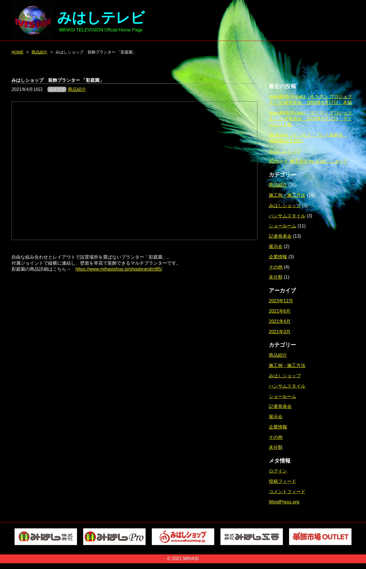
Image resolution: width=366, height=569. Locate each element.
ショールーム (282, 225)
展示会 (276, 246)
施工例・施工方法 (287, 195)
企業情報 (278, 256)
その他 (276, 267)
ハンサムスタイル (287, 215)
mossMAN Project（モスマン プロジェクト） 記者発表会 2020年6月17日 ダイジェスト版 (310, 118)
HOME (17, 52)
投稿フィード (282, 481)
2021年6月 (280, 311)
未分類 (276, 277)
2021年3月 (280, 331)
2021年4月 (280, 321)
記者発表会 (280, 236)
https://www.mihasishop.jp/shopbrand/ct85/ (118, 269)
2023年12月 (281, 300)
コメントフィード (287, 491)
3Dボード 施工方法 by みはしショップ (308, 161)
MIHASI (191, 558)
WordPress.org (284, 501)
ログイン (278, 471)
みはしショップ (285, 151)
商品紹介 (39, 52)
